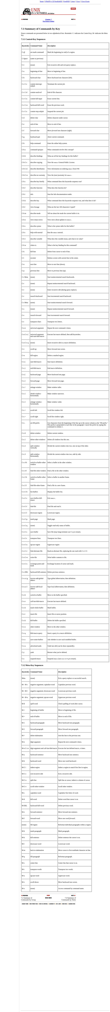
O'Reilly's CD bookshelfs (53, 1)
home (42, 1)
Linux (73, 1)
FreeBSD (66, 1)
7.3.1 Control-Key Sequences (33, 39)
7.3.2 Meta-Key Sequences (32, 665)
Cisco (78, 1)
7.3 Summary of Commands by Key (40, 28)
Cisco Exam (85, 1)
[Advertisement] (9, 505)
